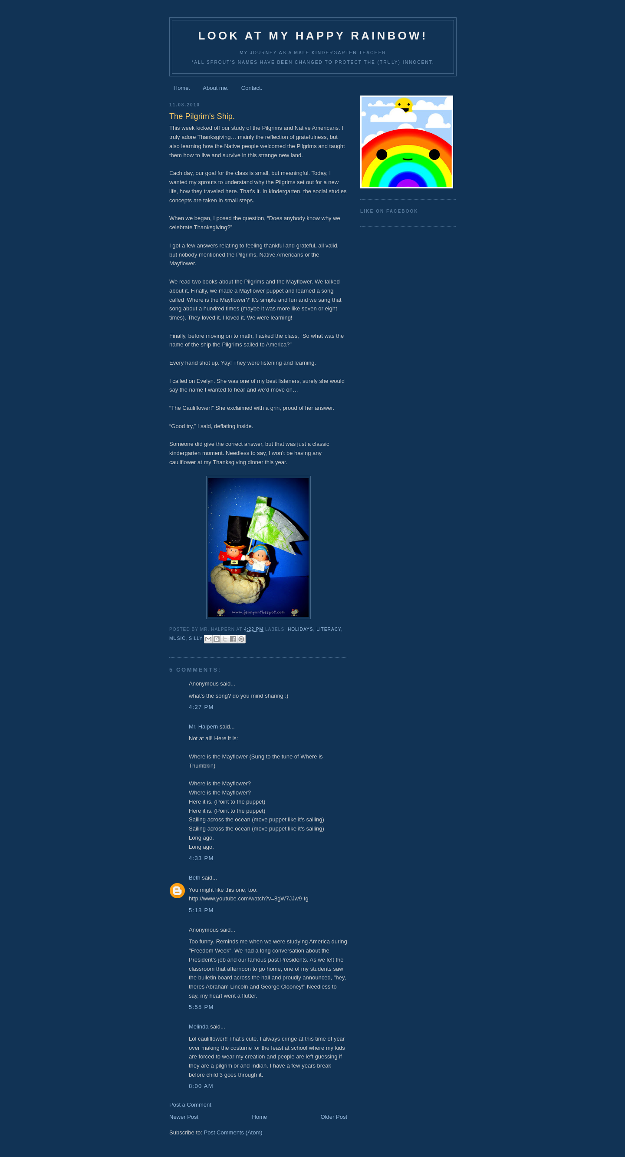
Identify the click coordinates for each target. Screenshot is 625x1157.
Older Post (334, 1117)
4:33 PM (201, 858)
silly (196, 638)
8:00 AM (201, 1086)
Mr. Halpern (203, 726)
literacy (328, 629)
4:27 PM (201, 707)
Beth (195, 877)
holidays (300, 629)
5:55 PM (201, 1007)
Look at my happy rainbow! (313, 35)
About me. (215, 88)
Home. (182, 88)
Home (259, 1117)
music (177, 638)
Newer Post (183, 1117)
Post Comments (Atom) (233, 1132)
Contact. (251, 88)
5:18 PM (201, 910)
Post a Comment (190, 1104)
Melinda (199, 1026)
